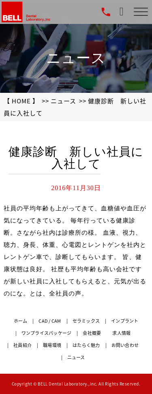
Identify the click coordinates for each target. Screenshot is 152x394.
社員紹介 (22, 345)
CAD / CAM (50, 320)
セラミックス (86, 320)
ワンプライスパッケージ (46, 333)
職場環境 (52, 345)
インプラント (125, 320)
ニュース (63, 100)
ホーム (21, 320)
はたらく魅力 (86, 345)
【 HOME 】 (21, 100)
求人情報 (121, 333)
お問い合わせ (125, 345)
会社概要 (92, 333)
